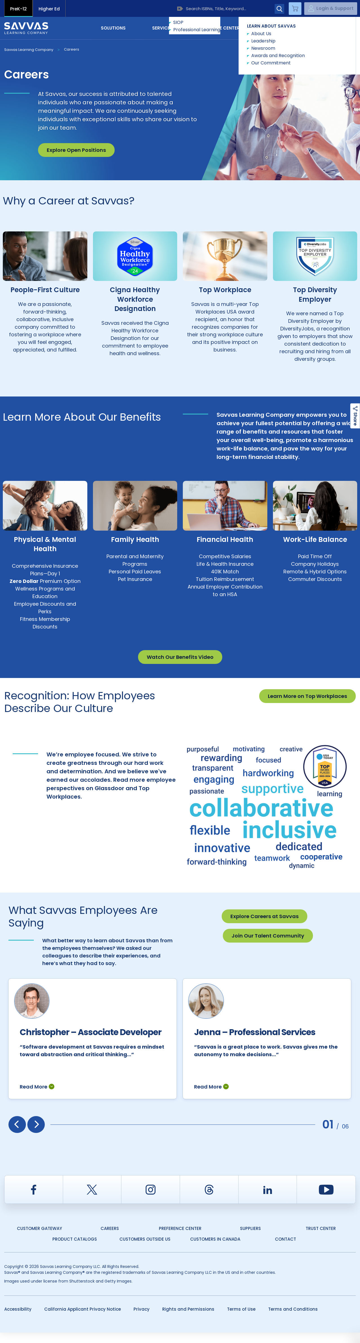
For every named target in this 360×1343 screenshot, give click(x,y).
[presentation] (17, 1134)
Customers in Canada (215, 1249)
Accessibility (18, 1319)
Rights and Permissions (188, 1319)
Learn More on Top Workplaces (307, 696)
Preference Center (180, 1239)
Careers (71, 49)
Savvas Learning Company (28, 49)
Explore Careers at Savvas (264, 916)
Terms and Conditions (293, 1319)
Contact (332, 28)
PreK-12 (18, 9)
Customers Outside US (144, 1249)
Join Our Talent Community (268, 935)
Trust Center (321, 1239)
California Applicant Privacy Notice (82, 1319)
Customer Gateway (39, 1239)
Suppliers (250, 1239)
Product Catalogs (74, 1249)
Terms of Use (241, 1319)
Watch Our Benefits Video (180, 657)
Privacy (142, 1319)
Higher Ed (49, 9)
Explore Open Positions (76, 150)
